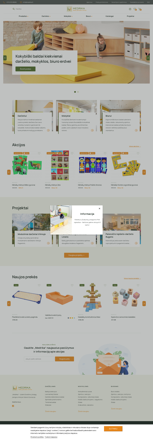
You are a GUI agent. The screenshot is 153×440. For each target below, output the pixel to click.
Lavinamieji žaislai (51, 394)
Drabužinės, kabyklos (85, 405)
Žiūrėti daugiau (50, 411)
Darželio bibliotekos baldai (54, 397)
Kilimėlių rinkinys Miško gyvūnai (23, 185)
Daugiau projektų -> (76, 255)
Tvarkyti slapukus (51, 437)
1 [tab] (75, 92)
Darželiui (45, 16)
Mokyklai (67, 16)
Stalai (80, 402)
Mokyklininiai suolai (85, 391)
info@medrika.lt (26, 2)
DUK (148, 2)
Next (148, 57)
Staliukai (48, 405)
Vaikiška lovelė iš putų (53, 315)
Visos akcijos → (135, 146)
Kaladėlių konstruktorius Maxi (89, 317)
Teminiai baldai (50, 402)
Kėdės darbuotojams (119, 399)
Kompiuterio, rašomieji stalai (88, 397)
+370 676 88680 (10, 2)
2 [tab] (78, 92)
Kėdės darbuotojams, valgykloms (90, 399)
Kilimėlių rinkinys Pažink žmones (90, 185)
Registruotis (64, 359)
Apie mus (89, 2)
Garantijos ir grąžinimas (119, 2)
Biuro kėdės (115, 391)
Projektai (130, 16)
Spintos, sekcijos (84, 394)
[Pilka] (68, 318)
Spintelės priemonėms (53, 399)
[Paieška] (25, 9)
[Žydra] (74, 318)
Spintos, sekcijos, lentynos (121, 394)
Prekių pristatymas (102, 2)
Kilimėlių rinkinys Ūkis (53, 185)
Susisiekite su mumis (137, 2)
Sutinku (113, 428)
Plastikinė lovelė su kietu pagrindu (25, 317)
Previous (5, 57)
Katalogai (110, 16)
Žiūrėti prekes (25, 69)
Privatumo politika (37, 437)
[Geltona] (72, 318)
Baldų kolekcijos (51, 391)
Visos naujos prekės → (132, 278)
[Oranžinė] (70, 318)
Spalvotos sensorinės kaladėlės (123, 317)
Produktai (23, 16)
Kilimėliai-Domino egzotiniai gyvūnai (124, 185)
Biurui (88, 16)
